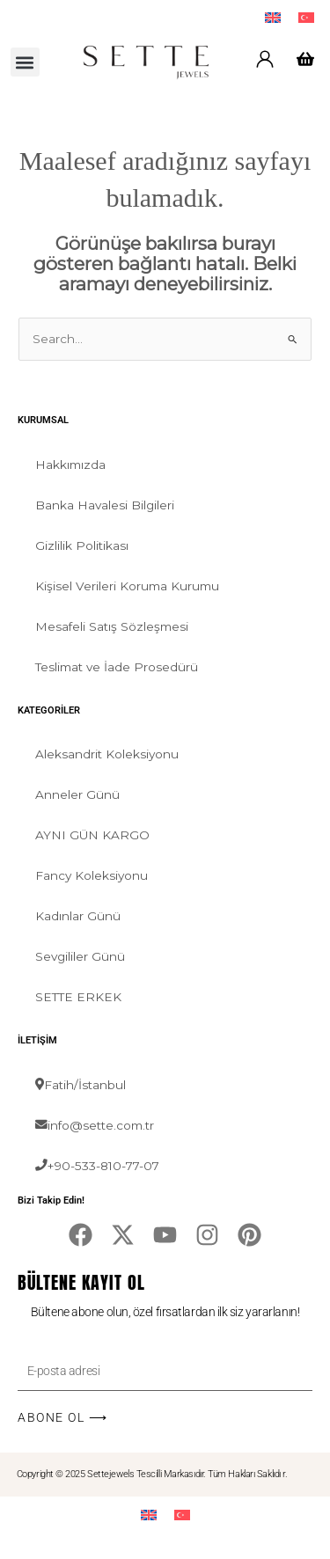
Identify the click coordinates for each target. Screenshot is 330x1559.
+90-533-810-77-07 (97, 1166)
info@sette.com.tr (94, 1125)
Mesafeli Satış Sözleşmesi (111, 626)
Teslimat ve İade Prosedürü (116, 667)
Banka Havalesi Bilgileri (104, 505)
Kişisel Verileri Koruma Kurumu (127, 586)
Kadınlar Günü (78, 916)
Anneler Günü (77, 794)
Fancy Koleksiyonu (91, 875)
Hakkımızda (70, 464)
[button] (25, 62)
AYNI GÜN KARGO (92, 835)
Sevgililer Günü (80, 956)
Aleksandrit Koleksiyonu (107, 754)
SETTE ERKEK (78, 997)
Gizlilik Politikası (81, 545)
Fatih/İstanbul (80, 1085)
